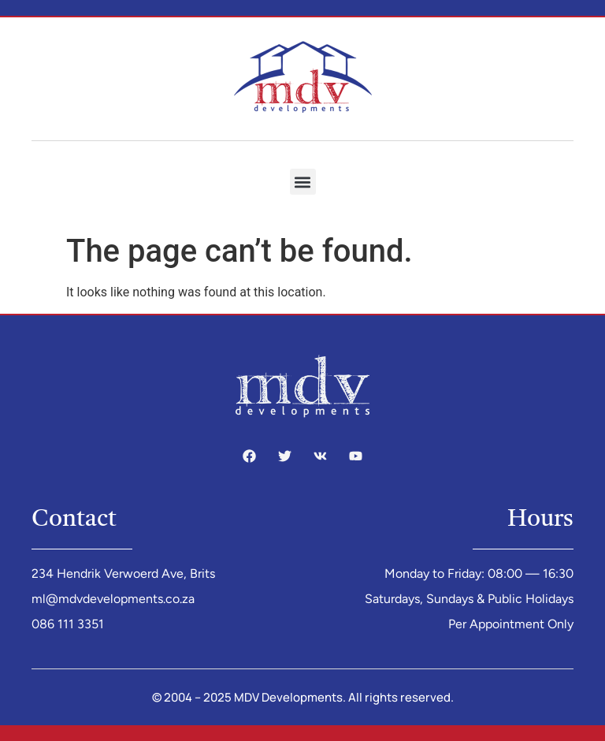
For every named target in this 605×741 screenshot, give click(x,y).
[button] (303, 182)
